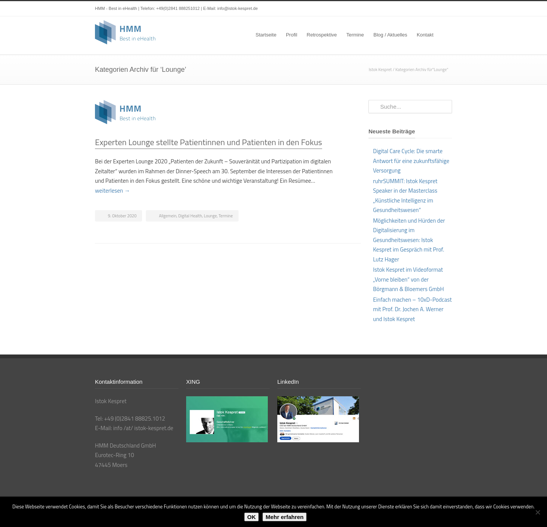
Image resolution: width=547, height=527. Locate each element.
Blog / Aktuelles (390, 35)
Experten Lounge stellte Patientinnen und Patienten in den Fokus (208, 142)
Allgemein (167, 216)
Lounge (210, 216)
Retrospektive (322, 35)
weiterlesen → (112, 190)
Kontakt (425, 35)
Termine (355, 35)
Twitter (398, 8)
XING (444, 8)
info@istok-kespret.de (237, 8)
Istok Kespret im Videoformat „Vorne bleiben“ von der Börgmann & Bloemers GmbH (408, 279)
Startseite (266, 35)
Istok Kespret (380, 69)
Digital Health (190, 216)
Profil (291, 35)
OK (251, 517)
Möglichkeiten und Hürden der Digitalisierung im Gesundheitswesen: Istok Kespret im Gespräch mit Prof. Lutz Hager (409, 240)
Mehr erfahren (285, 517)
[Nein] (537, 512)
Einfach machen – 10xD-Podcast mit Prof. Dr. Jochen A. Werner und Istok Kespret (412, 309)
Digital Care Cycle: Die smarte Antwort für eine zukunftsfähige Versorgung (411, 161)
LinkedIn (414, 8)
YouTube (429, 8)
